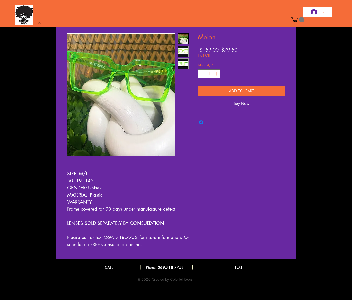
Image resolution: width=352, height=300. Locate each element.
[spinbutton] (209, 74)
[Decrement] (202, 74)
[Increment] (217, 74)
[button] (297, 19)
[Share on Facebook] (201, 122)
